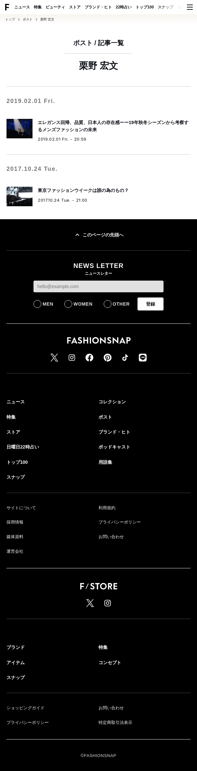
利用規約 (106, 507)
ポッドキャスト (114, 446)
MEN (48, 304)
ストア (75, 7)
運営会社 (15, 551)
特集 (38, 7)
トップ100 (145, 7)
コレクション (112, 401)
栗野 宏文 (47, 19)
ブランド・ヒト (98, 7)
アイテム (16, 662)
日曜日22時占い (23, 446)
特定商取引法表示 (115, 722)
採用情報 (15, 522)
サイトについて (21, 507)
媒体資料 (15, 536)
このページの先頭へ (98, 235)
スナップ (165, 7)
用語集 (105, 462)
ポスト (28, 19)
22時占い (124, 7)
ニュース (22, 7)
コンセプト (109, 662)
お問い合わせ (111, 536)
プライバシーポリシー (119, 522)
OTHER (121, 304)
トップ (10, 19)
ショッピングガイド (26, 707)
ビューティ (55, 7)
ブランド (16, 647)
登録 (150, 304)
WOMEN (83, 304)
